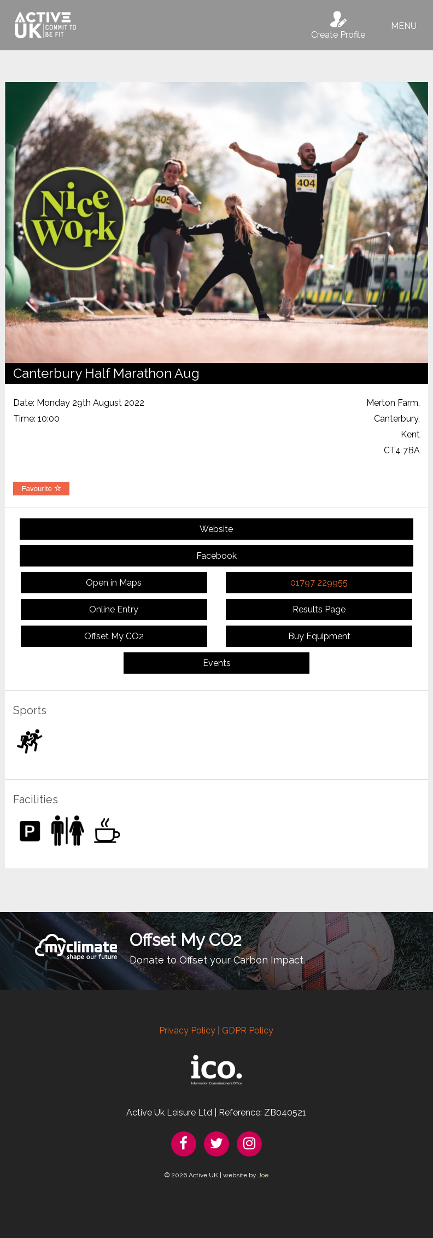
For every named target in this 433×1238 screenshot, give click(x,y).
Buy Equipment (319, 636)
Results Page (319, 609)
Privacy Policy (187, 1030)
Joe (263, 1175)
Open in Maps (114, 582)
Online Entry (113, 609)
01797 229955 (319, 582)
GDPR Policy (247, 1030)
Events (217, 663)
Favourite (41, 488)
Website (216, 529)
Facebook (216, 556)
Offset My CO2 (114, 636)
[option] (216, 222)
